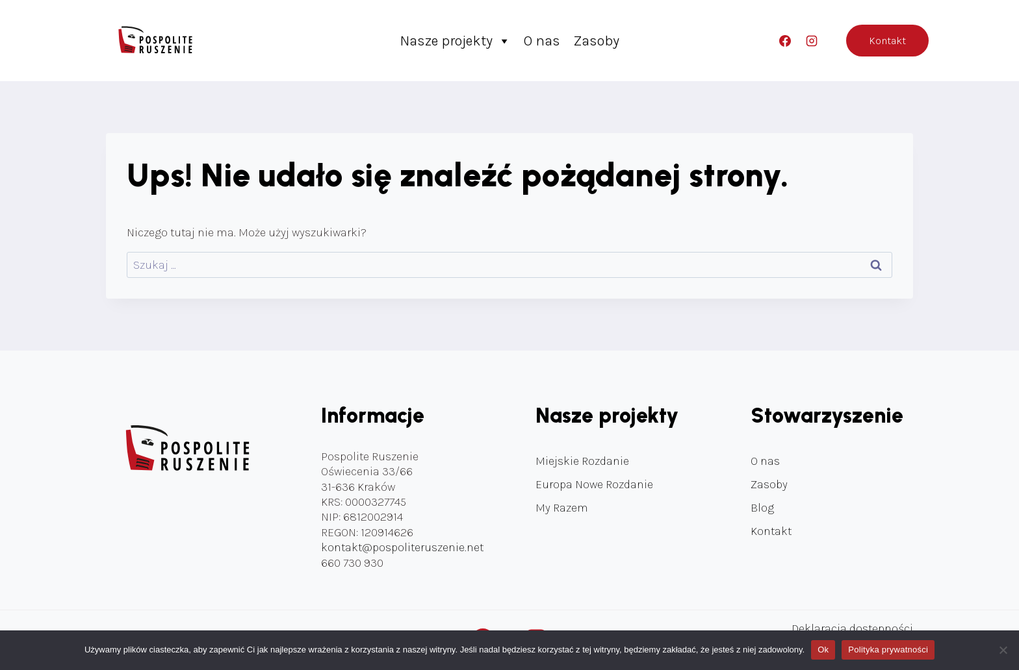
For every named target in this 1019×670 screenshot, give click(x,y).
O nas (542, 40)
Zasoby (596, 40)
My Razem (561, 508)
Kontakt (887, 40)
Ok (823, 649)
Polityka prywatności (888, 649)
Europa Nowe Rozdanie (594, 484)
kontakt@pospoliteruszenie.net (402, 547)
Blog (762, 508)
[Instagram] (811, 41)
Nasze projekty (455, 41)
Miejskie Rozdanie (582, 461)
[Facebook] (785, 41)
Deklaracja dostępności (852, 628)
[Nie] (1002, 649)
